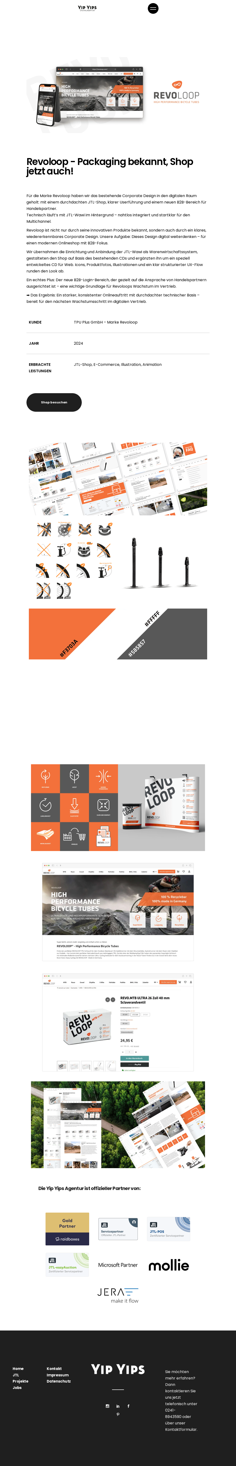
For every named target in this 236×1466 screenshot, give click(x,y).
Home (18, 1368)
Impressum (57, 1375)
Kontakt (54, 1368)
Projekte (20, 1381)
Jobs (17, 1387)
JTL (16, 1375)
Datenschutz (59, 1381)
